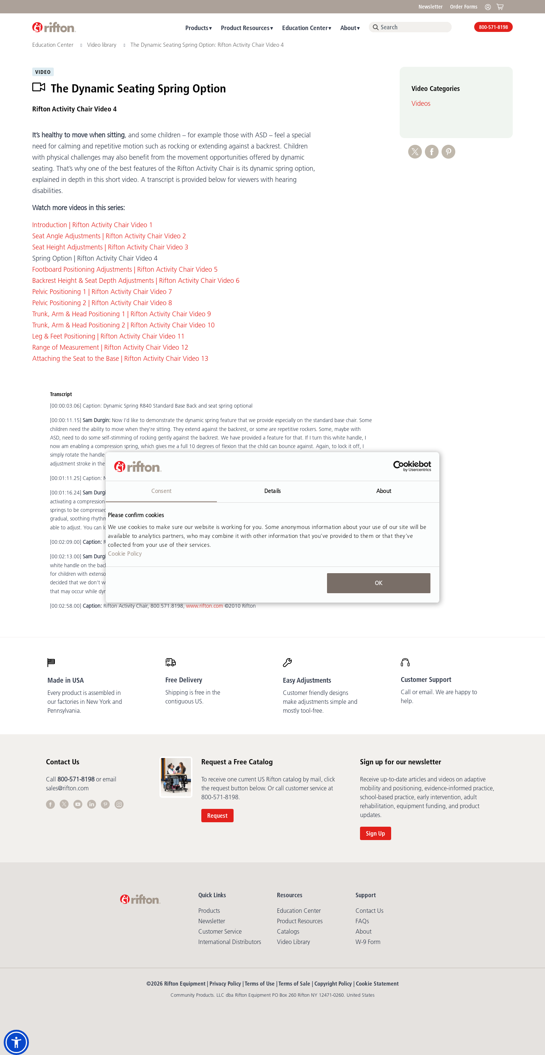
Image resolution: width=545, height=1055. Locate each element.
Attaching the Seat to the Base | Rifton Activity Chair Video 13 (120, 359)
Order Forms (464, 6)
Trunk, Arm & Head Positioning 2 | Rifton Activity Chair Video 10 (123, 325)
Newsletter (431, 6)
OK (378, 583)
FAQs (362, 921)
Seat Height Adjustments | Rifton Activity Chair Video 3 (110, 247)
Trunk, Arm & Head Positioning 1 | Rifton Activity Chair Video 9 (121, 314)
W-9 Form (368, 941)
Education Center (305, 28)
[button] (16, 1042)
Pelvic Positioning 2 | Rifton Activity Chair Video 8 (102, 303)
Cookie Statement (377, 983)
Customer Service (220, 931)
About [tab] (383, 490)
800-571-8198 (493, 27)
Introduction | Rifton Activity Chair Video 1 (92, 225)
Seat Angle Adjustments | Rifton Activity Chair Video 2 (109, 236)
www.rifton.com (204, 605)
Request (217, 815)
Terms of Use (260, 983)
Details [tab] (272, 490)
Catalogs (288, 931)
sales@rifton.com (67, 788)
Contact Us (369, 910)
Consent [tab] (161, 490)
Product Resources (245, 28)
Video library (102, 44)
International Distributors (229, 941)
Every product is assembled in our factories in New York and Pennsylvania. (84, 701)
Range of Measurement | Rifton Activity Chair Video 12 (110, 347)
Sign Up (375, 833)
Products (196, 28)
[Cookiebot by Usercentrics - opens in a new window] (398, 466)
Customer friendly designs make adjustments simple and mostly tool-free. (320, 701)
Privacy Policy (225, 983)
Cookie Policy (125, 553)
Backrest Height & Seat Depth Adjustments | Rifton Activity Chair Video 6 (136, 281)
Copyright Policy (333, 983)
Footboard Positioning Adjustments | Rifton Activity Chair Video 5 (125, 269)
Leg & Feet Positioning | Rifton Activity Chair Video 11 (108, 336)
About (348, 28)
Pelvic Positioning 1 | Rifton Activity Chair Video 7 (102, 292)
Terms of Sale (294, 983)
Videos (421, 103)
